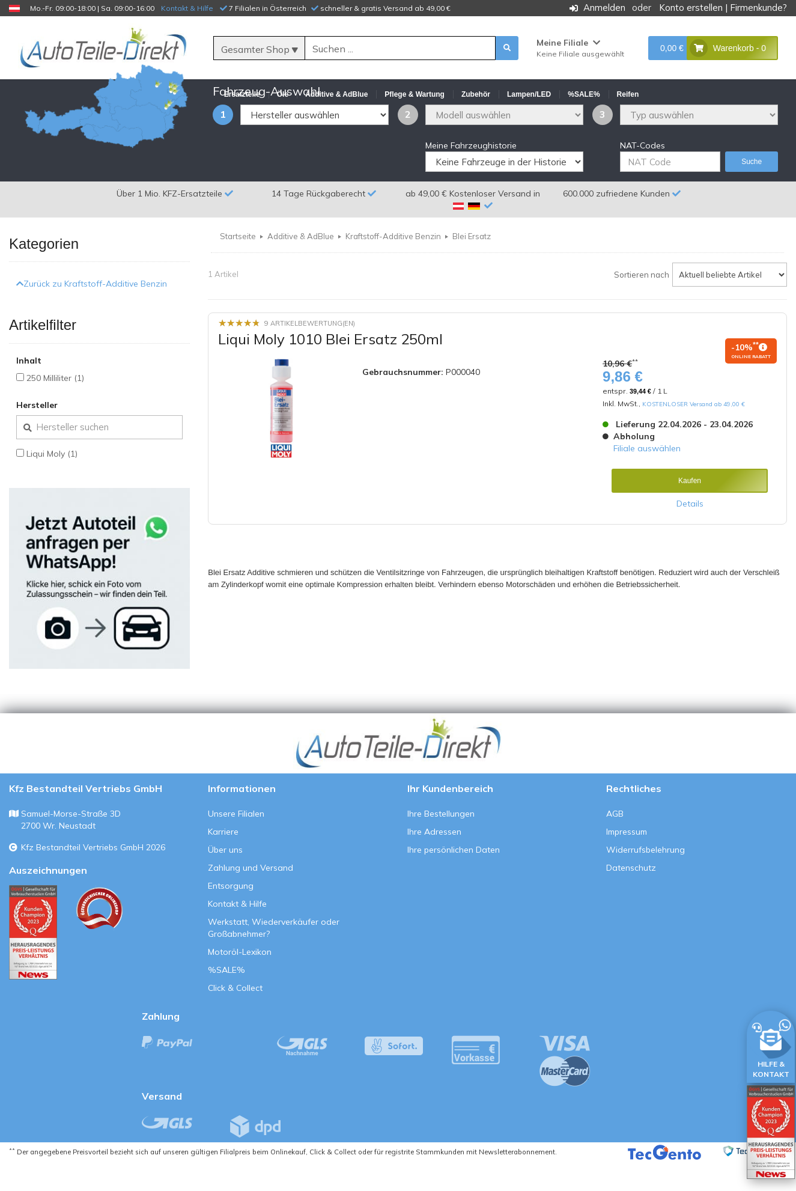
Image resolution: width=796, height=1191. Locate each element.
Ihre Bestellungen (441, 842)
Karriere (223, 860)
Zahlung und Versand (250, 896)
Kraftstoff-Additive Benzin (393, 265)
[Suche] (400, 49)
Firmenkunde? (758, 7)
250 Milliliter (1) (55, 406)
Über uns (225, 878)
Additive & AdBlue (300, 265)
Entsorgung (231, 914)
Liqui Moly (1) (51, 482)
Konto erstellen (691, 7)
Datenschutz (631, 896)
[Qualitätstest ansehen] (33, 961)
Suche (751, 190)
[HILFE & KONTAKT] (771, 1045)
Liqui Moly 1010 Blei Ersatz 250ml (330, 368)
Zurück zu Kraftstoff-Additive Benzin (91, 312)
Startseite (238, 265)
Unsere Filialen (236, 842)
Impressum (626, 860)
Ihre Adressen (434, 860)
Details (689, 532)
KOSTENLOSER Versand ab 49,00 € (693, 432)
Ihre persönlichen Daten (453, 878)
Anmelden (604, 7)
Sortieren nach (641, 303)
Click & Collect (235, 1016)
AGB (615, 842)
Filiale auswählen (647, 477)
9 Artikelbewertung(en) (309, 352)
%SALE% (226, 998)
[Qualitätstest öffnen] (771, 1132)
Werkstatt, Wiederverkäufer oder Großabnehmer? (273, 956)
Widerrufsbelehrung (645, 878)
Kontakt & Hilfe (187, 8)
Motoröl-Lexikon (240, 980)
